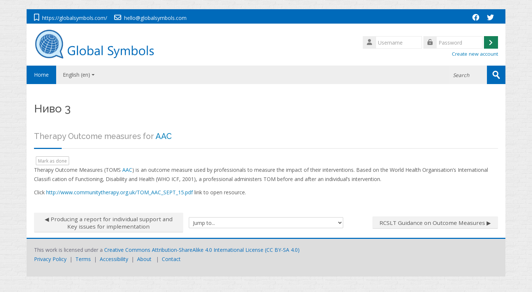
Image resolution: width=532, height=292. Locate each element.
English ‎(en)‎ (79, 74)
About (144, 259)
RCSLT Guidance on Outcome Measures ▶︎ (435, 222)
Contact (171, 259)
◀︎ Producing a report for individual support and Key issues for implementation (109, 222)
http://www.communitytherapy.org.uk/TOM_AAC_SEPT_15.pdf (119, 192)
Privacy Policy (50, 259)
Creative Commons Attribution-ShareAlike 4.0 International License (183, 250)
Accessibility (114, 259)
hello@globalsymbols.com (155, 17)
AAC (164, 136)
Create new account (475, 54)
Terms (83, 259)
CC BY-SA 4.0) (283, 250)
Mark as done (52, 161)
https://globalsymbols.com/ (74, 17)
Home (41, 74)
